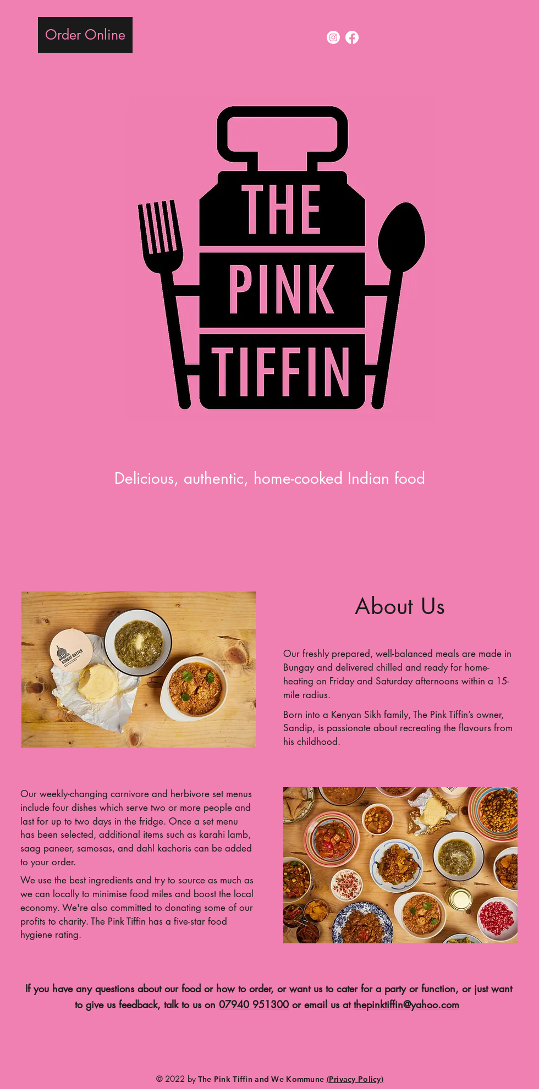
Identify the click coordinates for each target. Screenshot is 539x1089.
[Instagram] (333, 37)
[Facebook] (352, 37)
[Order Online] (85, 35)
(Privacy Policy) (355, 1079)
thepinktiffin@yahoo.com (406, 1004)
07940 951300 (254, 1004)
